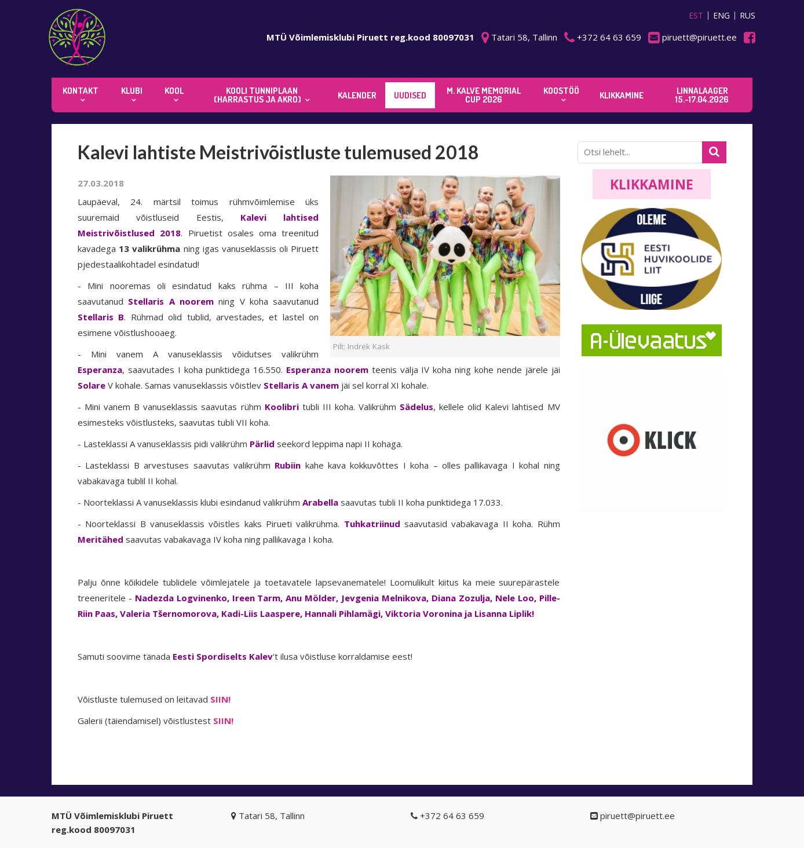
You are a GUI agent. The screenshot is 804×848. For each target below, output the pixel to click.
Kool (174, 90)
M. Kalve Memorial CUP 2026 (484, 95)
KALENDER (357, 95)
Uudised (410, 95)
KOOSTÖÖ (561, 90)
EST (696, 16)
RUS (747, 16)
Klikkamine (651, 184)
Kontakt (80, 90)
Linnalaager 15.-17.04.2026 (702, 95)
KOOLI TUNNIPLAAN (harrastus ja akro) (257, 95)
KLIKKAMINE (622, 95)
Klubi (131, 90)
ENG (721, 16)
